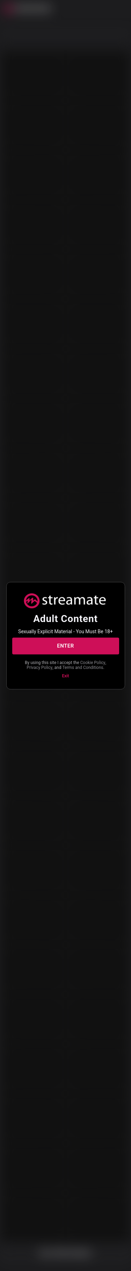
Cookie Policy (92, 662)
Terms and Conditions (82, 667)
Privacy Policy (39, 667)
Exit (65, 675)
